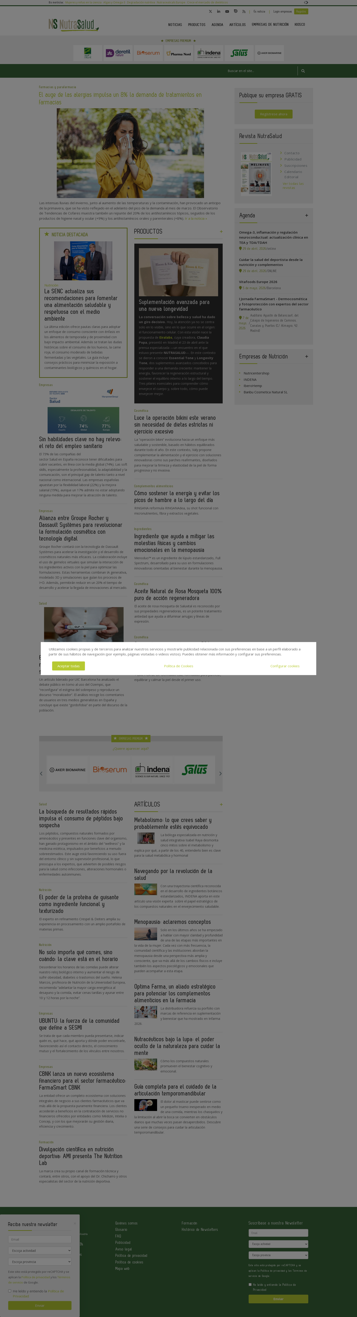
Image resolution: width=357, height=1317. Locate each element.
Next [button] (220, 773)
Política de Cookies (178, 666)
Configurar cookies (285, 666)
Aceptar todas (68, 666)
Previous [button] (41, 773)
